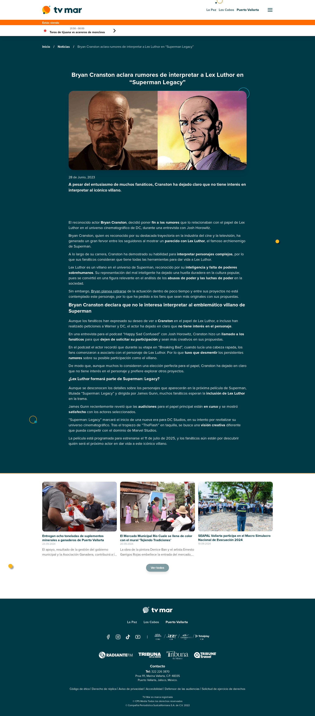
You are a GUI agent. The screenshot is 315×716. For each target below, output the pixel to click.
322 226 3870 (160, 671)
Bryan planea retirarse (108, 291)
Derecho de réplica (104, 689)
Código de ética (80, 689)
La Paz (132, 622)
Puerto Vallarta (177, 622)
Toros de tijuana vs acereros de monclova (77, 32)
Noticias (64, 46)
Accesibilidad (154, 689)
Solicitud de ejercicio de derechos (223, 689)
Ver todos (157, 567)
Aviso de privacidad (131, 689)
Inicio (46, 46)
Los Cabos (151, 622)
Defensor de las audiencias (182, 689)
